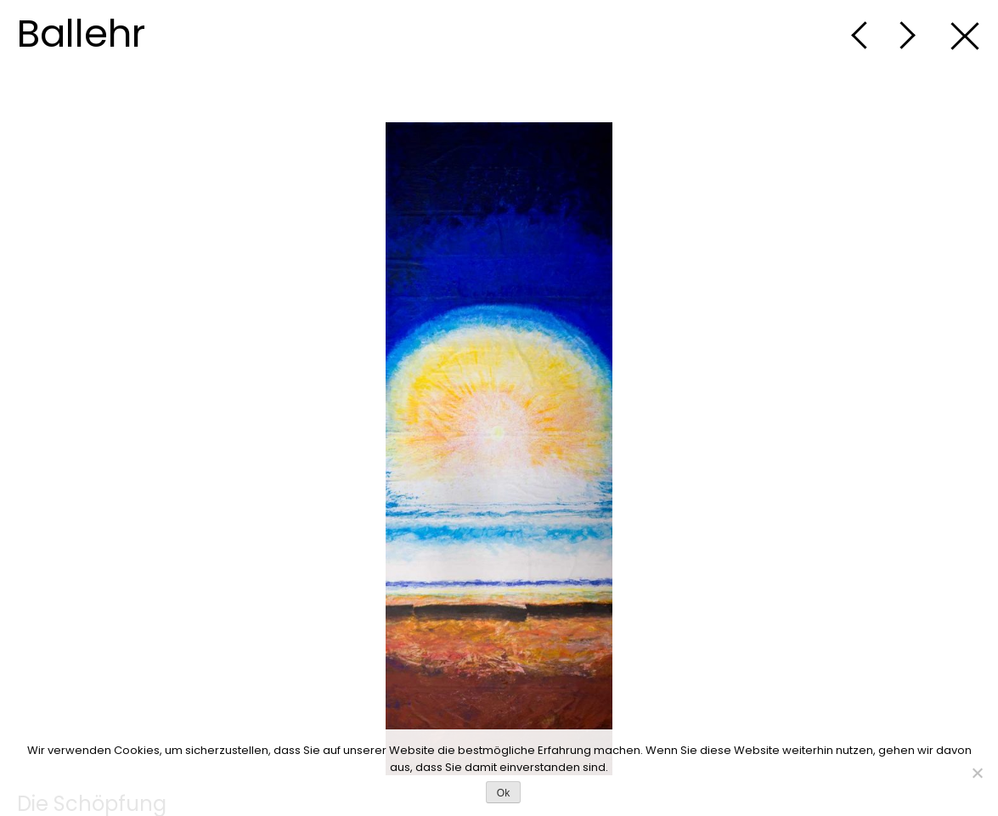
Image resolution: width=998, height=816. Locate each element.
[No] (976, 772)
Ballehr (81, 33)
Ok (503, 793)
